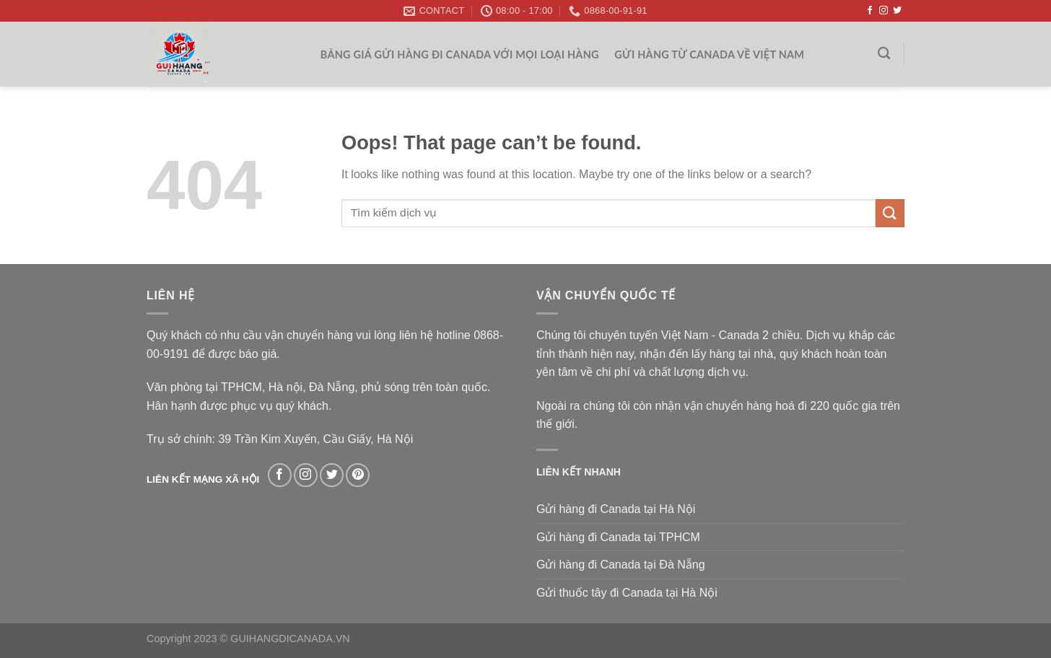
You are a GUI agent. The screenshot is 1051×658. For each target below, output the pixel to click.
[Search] (885, 53)
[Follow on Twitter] (897, 11)
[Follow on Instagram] (883, 11)
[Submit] (890, 213)
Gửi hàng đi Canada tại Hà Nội (615, 509)
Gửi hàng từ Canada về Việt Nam (709, 54)
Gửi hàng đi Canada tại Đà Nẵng (620, 564)
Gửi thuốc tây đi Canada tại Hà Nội (627, 593)
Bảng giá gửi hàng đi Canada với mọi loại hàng (459, 54)
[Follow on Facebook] (869, 11)
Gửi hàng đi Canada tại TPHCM (618, 537)
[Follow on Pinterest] (358, 475)
